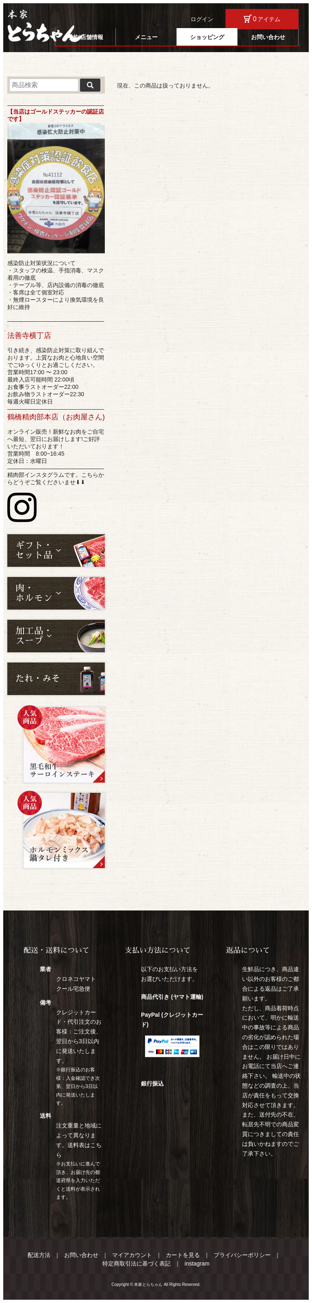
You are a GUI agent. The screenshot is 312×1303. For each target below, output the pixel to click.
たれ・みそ (37, 678)
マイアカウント (132, 1255)
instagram (196, 1263)
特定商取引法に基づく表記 (136, 1263)
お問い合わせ (268, 37)
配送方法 (39, 1255)
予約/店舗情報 (85, 37)
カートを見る (183, 1255)
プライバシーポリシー (242, 1255)
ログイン (202, 19)
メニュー (146, 37)
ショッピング (207, 37)
